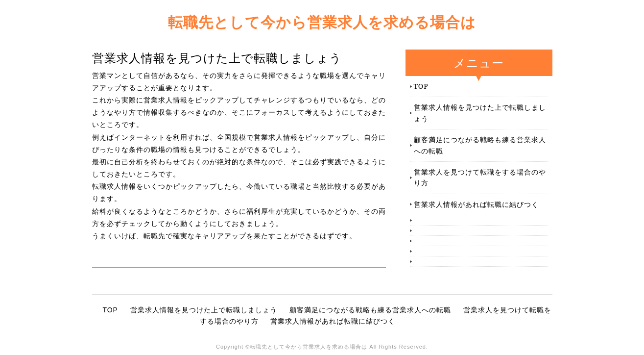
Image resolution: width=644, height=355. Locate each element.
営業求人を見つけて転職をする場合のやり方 (480, 177)
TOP (421, 86)
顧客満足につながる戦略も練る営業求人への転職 (480, 145)
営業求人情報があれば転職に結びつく (476, 204)
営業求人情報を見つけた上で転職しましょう (480, 112)
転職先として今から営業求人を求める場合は (322, 22)
